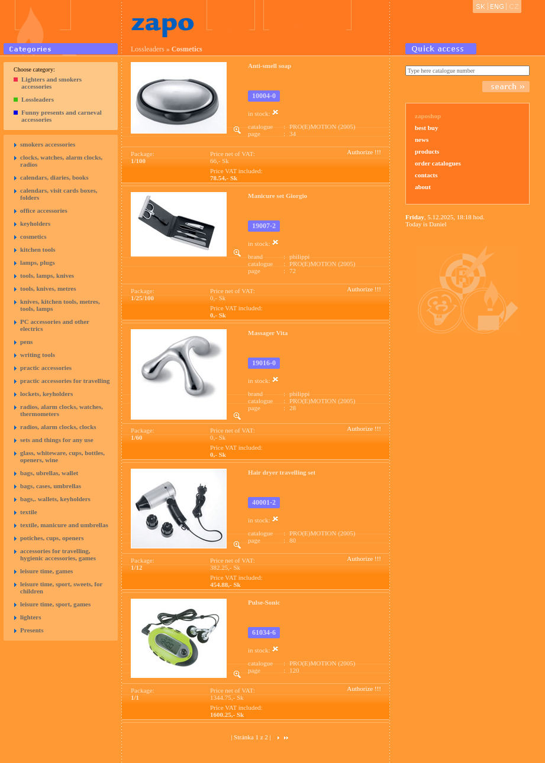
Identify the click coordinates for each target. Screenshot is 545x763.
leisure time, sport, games (55, 604)
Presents (32, 630)
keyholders (35, 223)
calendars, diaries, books (54, 177)
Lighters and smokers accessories (51, 83)
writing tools (37, 354)
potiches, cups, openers (52, 537)
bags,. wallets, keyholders (55, 498)
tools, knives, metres (48, 288)
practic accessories (46, 367)
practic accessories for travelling (65, 380)
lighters (30, 617)
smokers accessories (47, 144)
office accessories (43, 210)
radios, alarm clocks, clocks (58, 426)
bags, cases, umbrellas (50, 485)
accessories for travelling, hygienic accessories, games (58, 554)
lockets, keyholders (46, 393)
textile (28, 511)
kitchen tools (38, 249)
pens (26, 341)
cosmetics (33, 236)
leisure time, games (46, 570)
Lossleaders (37, 99)
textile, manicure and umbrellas (64, 524)
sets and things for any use (56, 439)
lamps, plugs (37, 262)
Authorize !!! (364, 151)
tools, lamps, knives (47, 275)
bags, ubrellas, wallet (49, 472)
